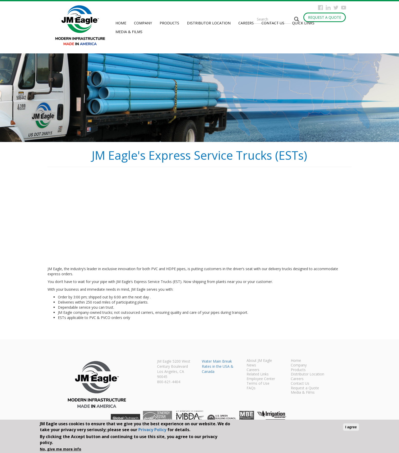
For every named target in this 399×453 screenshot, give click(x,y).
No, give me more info (60, 449)
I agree (351, 427)
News (251, 365)
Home (120, 23)
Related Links (258, 374)
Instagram (328, 7)
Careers (246, 23)
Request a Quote (324, 17)
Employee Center (261, 379)
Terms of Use (258, 384)
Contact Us (272, 23)
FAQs (251, 388)
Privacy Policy (152, 429)
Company (143, 23)
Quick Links (303, 23)
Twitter (335, 7)
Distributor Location (209, 23)
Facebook (320, 7)
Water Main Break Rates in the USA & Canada (217, 366)
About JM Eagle (259, 361)
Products (169, 23)
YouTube (343, 7)
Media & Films (128, 31)
